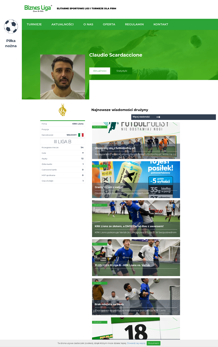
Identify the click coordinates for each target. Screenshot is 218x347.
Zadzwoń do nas (151, 229)
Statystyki (122, 71)
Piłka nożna (11, 43)
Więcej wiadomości (195, 110)
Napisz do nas (200, 230)
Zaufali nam (92, 256)
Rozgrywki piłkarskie (127, 254)
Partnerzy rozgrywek (120, 284)
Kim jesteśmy (93, 254)
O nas (88, 24)
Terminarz (60, 256)
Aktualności (62, 24)
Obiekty (90, 259)
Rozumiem (153, 343)
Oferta (109, 24)
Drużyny (59, 262)
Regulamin (134, 24)
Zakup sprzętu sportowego (130, 259)
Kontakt (160, 24)
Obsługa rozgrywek (96, 262)
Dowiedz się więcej (136, 343)
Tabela (58, 259)
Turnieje (34, 24)
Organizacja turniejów (128, 256)
